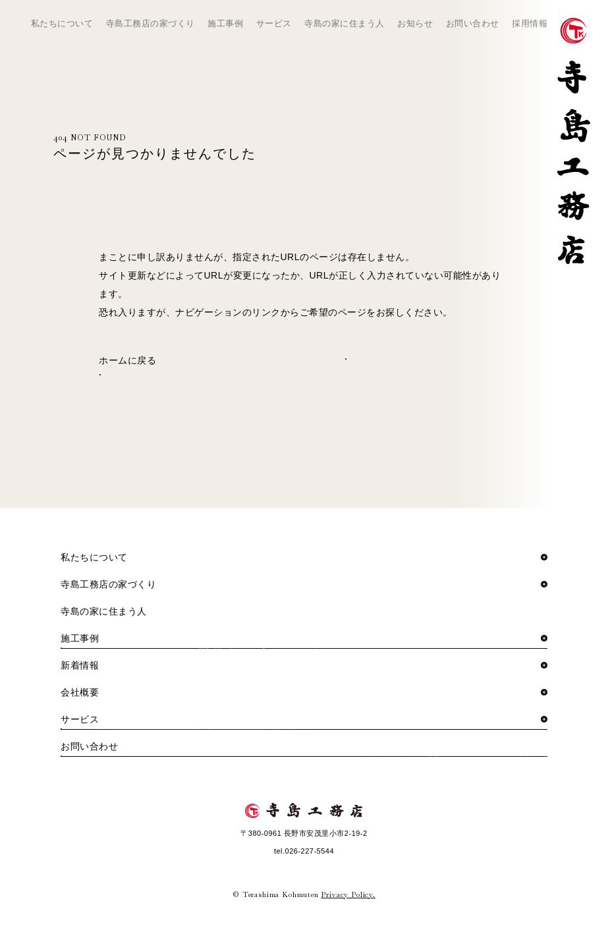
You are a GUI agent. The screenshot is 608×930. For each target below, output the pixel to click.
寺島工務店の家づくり (150, 23)
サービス (274, 23)
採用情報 (529, 23)
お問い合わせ (472, 23)
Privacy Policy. (348, 894)
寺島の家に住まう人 (344, 23)
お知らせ (415, 23)
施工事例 (225, 23)
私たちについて (62, 23)
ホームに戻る (127, 360)
